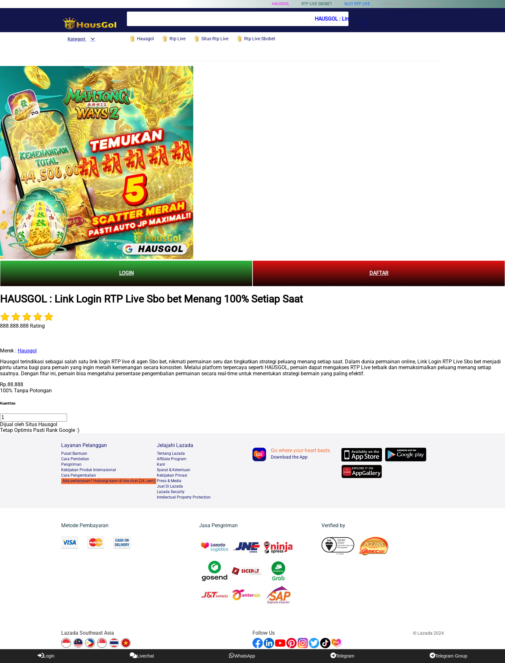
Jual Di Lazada (170, 486)
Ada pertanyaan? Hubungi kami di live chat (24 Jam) (108, 481)
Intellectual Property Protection (184, 497)
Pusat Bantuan (74, 453)
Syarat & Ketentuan (173, 470)
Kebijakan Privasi (172, 475)
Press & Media (169, 481)
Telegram (342, 655)
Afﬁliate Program (171, 459)
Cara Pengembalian (78, 475)
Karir (161, 464)
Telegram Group (448, 655)
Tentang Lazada (171, 453)
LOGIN (126, 273)
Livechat (142, 655)
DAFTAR (378, 273)
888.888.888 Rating (22, 326)
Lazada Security (171, 492)
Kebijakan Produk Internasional (88, 470)
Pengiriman (71, 464)
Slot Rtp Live (357, 4)
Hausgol (280, 4)
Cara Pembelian (75, 459)
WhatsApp (242, 655)
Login (46, 655)
